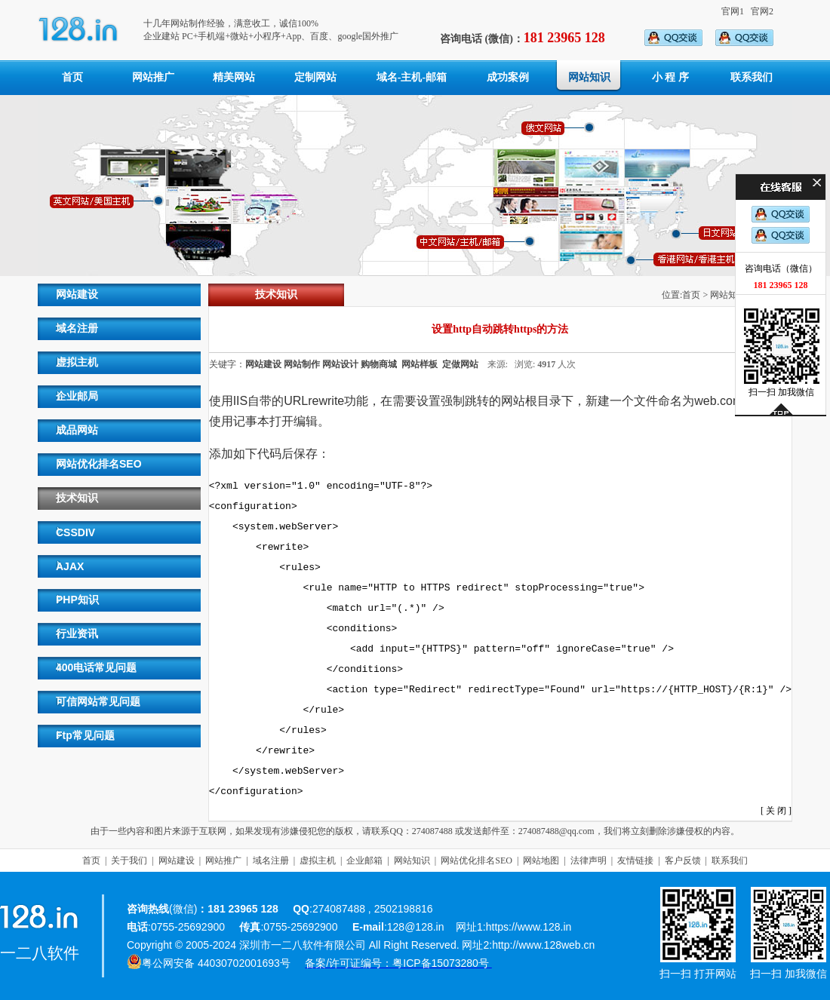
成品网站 (77, 430)
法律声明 (588, 860)
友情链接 (635, 860)
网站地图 (541, 860)
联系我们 (751, 77)
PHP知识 (77, 600)
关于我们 (129, 860)
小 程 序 (670, 77)
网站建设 (77, 294)
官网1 (732, 11)
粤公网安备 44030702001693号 (216, 963)
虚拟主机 (77, 362)
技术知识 (77, 498)
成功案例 (508, 77)
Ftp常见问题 (85, 735)
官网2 (762, 11)
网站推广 (153, 77)
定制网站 (315, 77)
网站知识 (589, 77)
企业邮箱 (364, 860)
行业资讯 (77, 633)
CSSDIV (75, 532)
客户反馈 (683, 860)
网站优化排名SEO (99, 464)
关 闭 (776, 810)
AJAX (70, 566)
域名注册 (77, 328)
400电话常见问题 (96, 667)
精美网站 (234, 77)
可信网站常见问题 (98, 701)
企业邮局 (77, 396)
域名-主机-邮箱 (412, 77)
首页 (72, 77)
